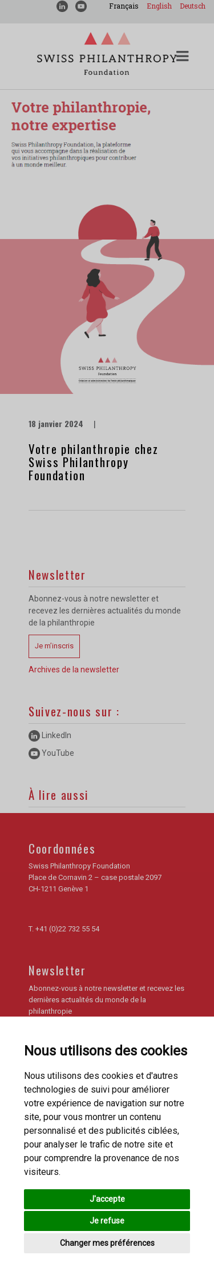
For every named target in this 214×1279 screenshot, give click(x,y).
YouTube (51, 753)
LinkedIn (50, 735)
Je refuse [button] (107, 1220)
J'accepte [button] (107, 1199)
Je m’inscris (54, 646)
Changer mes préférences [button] (107, 1243)
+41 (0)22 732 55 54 (67, 929)
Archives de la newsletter (74, 669)
